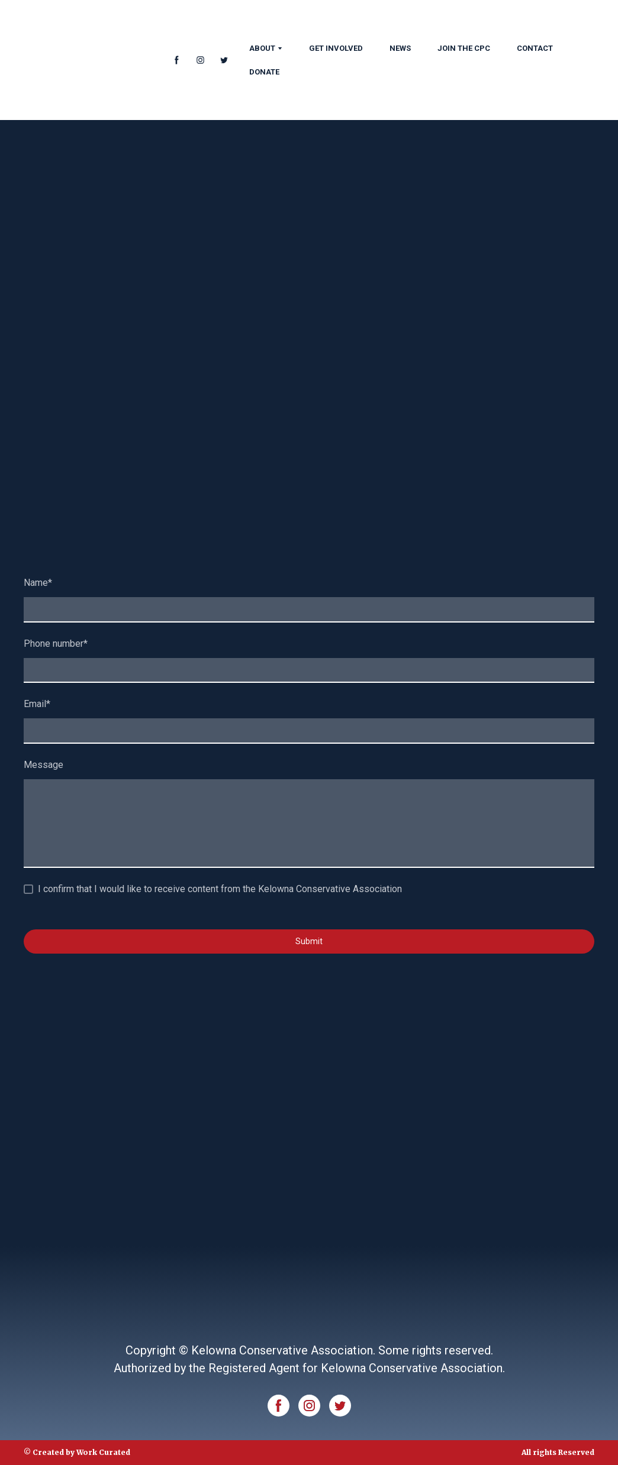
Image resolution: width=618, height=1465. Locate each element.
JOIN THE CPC (463, 48)
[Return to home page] (87, 60)
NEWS (400, 48)
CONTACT (535, 48)
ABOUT (262, 48)
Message (43, 764)
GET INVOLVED (336, 48)
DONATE (264, 71)
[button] (176, 60)
